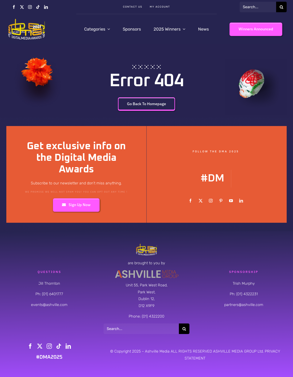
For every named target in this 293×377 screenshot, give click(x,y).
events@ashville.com (49, 304)
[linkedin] (46, 7)
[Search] (281, 7)
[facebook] (14, 7)
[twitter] (22, 7)
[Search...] (258, 7)
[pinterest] (221, 201)
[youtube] (231, 201)
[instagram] (30, 7)
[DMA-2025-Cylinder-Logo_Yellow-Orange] (26, 19)
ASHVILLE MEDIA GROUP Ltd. (239, 351)
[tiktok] (38, 7)
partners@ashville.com (243, 304)
